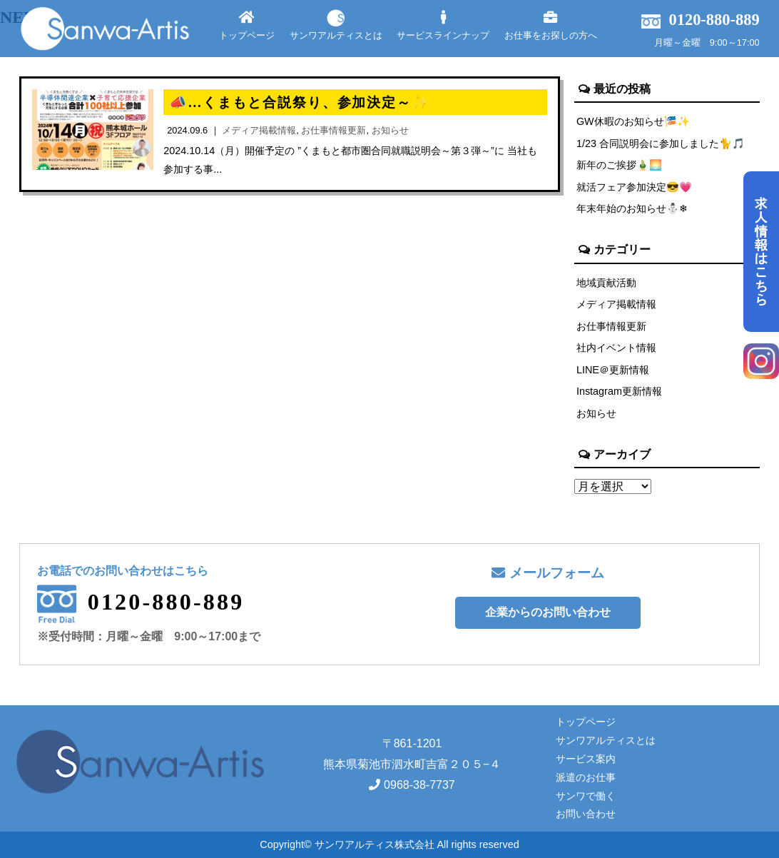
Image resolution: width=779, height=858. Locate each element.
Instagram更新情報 (619, 391)
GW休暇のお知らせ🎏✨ (633, 121)
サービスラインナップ (443, 25)
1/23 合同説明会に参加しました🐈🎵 (660, 143)
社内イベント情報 (616, 347)
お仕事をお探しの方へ (550, 25)
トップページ (247, 25)
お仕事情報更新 (611, 326)
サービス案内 (586, 758)
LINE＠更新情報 (612, 369)
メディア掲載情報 (616, 304)
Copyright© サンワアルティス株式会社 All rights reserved (389, 844)
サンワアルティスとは (336, 25)
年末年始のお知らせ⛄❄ (632, 208)
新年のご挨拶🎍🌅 (619, 165)
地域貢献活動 (606, 282)
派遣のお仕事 (586, 777)
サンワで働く (586, 796)
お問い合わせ (586, 813)
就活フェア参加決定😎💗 (634, 187)
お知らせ (596, 413)
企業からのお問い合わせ (548, 612)
